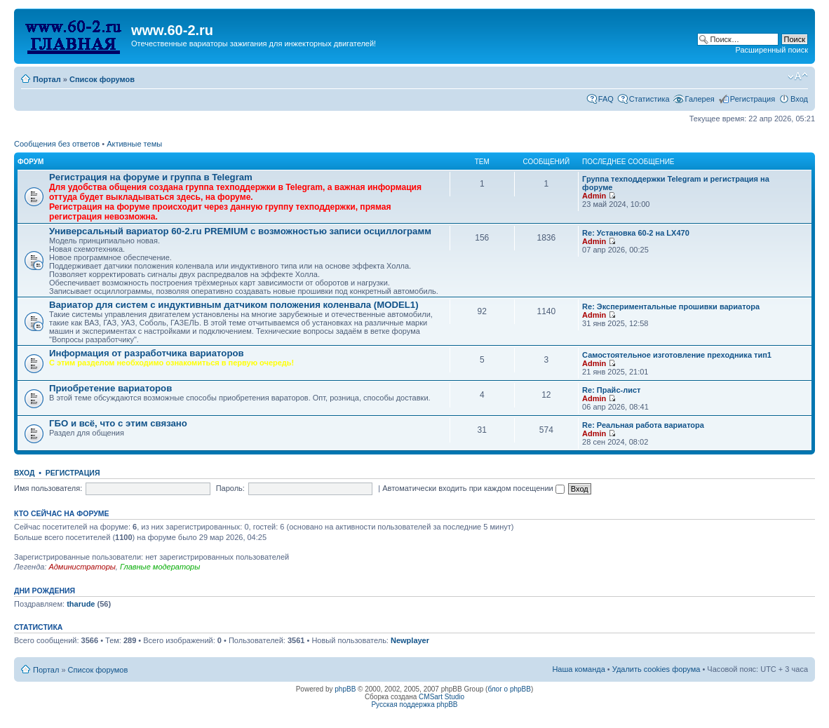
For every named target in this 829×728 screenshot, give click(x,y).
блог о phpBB (509, 689)
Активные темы (134, 144)
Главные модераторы (160, 566)
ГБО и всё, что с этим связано (118, 423)
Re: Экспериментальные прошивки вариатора (671, 306)
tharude (81, 604)
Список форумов (102, 79)
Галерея (700, 99)
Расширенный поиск (771, 50)
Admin (594, 195)
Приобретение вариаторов (110, 388)
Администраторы (81, 566)
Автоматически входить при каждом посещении (473, 488)
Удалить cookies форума (656, 669)
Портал (47, 79)
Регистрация (752, 99)
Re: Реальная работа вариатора (643, 425)
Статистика (649, 99)
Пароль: (230, 488)
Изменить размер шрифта (798, 76)
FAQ (606, 99)
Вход (799, 99)
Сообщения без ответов (57, 144)
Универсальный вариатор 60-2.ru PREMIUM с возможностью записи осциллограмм (240, 231)
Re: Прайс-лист (611, 390)
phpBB (345, 689)
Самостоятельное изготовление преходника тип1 (676, 355)
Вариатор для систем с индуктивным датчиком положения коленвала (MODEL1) (234, 304)
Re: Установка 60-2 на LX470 (635, 233)
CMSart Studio (441, 697)
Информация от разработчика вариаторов (146, 353)
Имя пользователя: (48, 488)
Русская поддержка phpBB (414, 704)
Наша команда (578, 669)
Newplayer (410, 640)
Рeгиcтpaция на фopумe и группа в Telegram (150, 177)
